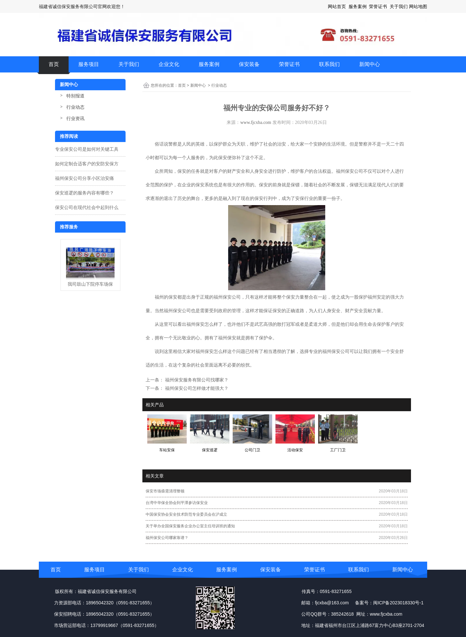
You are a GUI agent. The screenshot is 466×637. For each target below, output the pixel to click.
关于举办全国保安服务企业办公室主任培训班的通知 (190, 526)
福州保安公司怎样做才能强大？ (196, 388)
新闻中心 (369, 64)
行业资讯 (75, 118)
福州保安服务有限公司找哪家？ (196, 379)
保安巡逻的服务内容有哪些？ (84, 192)
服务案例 (209, 64)
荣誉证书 (289, 64)
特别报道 (75, 95)
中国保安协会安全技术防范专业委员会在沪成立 (186, 514)
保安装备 (249, 64)
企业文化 (169, 64)
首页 (54, 64)
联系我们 (329, 64)
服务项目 (88, 64)
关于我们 (128, 64)
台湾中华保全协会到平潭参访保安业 (177, 502)
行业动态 (75, 107)
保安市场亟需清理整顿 (165, 491)
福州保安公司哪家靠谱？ (167, 537)
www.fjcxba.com (255, 122)
